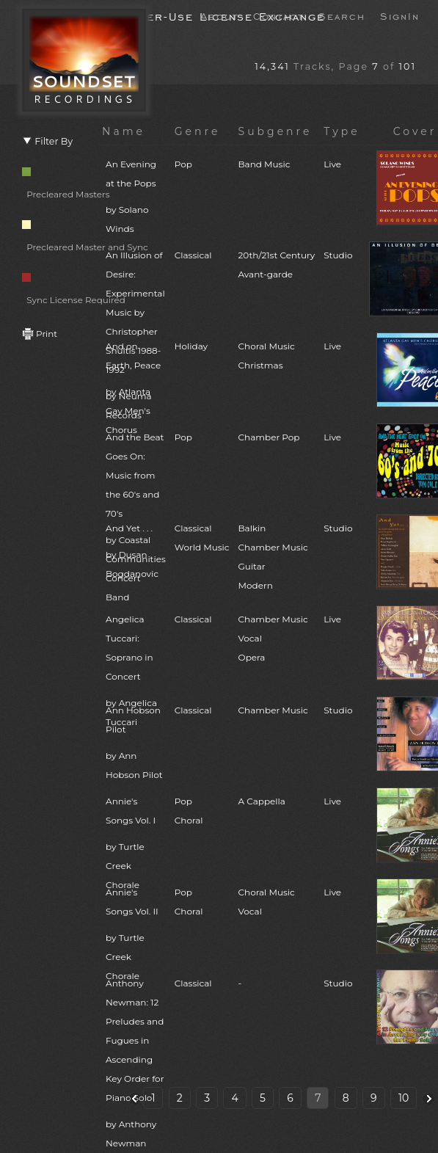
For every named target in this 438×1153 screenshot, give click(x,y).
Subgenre (275, 131)
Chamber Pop (269, 437)
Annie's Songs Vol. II (136, 936)
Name (123, 131)
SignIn (400, 15)
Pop (183, 164)
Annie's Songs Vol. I (136, 845)
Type (342, 131)
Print (39, 333)
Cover (415, 131)
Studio (338, 255)
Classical (193, 255)
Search (341, 15)
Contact (278, 15)
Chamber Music (273, 710)
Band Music (264, 164)
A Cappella (261, 801)
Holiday (191, 346)
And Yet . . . (136, 553)
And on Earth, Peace (136, 390)
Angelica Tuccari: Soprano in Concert (136, 673)
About (219, 15)
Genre (198, 131)
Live (332, 164)
